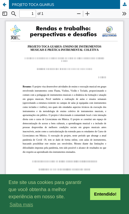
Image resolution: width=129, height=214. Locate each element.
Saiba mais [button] (21, 204)
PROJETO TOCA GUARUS (33, 4)
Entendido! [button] (105, 194)
